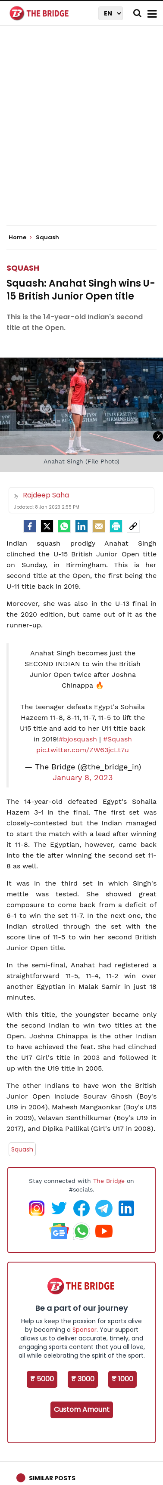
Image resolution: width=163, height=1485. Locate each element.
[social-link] (133, 526)
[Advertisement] (81, 133)
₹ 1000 (122, 1379)
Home (20, 237)
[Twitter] (47, 526)
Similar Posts (52, 1478)
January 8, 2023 (83, 777)
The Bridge (109, 1180)
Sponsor (84, 1329)
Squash (22, 267)
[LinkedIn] (81, 526)
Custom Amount (82, 1409)
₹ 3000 (82, 1379)
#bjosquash (78, 739)
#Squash (117, 739)
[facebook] (29, 526)
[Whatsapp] (64, 526)
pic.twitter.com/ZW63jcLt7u (82, 750)
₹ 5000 (42, 1379)
